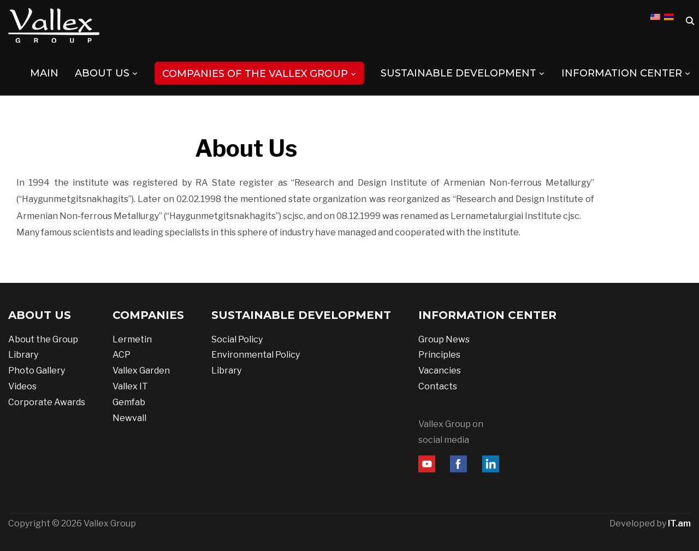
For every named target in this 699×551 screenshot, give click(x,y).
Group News (444, 339)
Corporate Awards (46, 402)
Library (23, 354)
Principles (439, 354)
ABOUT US (102, 73)
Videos (22, 386)
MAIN (44, 73)
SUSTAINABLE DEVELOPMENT (458, 73)
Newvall (129, 418)
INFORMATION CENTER (621, 73)
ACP (121, 354)
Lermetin (132, 339)
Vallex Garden (141, 370)
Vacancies (439, 370)
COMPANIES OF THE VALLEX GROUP (255, 74)
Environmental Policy (255, 354)
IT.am (679, 523)
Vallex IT (130, 386)
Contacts (437, 386)
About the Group (43, 339)
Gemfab (128, 402)
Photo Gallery (36, 370)
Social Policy (237, 339)
